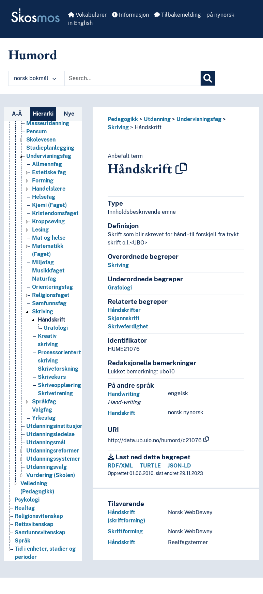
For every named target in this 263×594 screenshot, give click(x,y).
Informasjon (130, 15)
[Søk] (207, 78)
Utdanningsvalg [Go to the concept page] (46, 467)
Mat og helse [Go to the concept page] (48, 238)
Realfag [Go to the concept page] (25, 508)
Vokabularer (87, 15)
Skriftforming (125, 531)
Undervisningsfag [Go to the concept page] (48, 156)
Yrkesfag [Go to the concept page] (44, 418)
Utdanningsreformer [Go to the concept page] (52, 450)
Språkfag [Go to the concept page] (44, 401)
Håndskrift (148, 127)
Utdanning (157, 119)
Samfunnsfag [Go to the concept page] (49, 303)
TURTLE (150, 465)
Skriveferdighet (128, 326)
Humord (32, 54)
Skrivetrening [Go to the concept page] (55, 393)
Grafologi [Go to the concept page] (56, 328)
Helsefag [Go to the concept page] (43, 197)
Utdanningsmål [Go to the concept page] (45, 442)
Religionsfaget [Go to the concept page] (50, 295)
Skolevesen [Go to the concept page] (41, 139)
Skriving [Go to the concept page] (42, 311)
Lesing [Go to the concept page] (40, 229)
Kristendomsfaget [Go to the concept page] (55, 213)
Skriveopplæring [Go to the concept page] (59, 385)
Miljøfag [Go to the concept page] (43, 262)
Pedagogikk (123, 119)
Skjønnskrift (124, 318)
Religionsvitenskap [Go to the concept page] (39, 516)
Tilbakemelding (177, 15)
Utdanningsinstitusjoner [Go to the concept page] (57, 426)
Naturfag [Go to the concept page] (44, 279)
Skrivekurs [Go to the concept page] (52, 377)
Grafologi (120, 287)
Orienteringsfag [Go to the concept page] (52, 287)
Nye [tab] (69, 113)
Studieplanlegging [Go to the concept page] (50, 148)
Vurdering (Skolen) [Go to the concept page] (50, 475)
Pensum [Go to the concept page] (36, 131)
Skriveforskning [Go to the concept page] (58, 369)
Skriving (118, 127)
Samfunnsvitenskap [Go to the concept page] (40, 532)
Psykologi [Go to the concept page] (27, 499)
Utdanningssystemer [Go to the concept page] (53, 459)
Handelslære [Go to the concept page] (48, 188)
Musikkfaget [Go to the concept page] (48, 270)
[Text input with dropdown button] (132, 78)
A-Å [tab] (17, 113)
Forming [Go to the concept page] (42, 180)
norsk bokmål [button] (35, 78)
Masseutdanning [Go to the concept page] (47, 123)
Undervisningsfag (198, 119)
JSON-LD (179, 465)
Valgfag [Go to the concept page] (42, 409)
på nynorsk (220, 15)
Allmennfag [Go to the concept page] (47, 164)
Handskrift (121, 413)
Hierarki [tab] (43, 113)
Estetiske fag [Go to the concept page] (49, 172)
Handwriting (124, 394)
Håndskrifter (124, 310)
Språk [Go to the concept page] (22, 540)
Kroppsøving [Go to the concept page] (48, 221)
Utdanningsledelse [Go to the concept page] (50, 434)
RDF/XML (120, 465)
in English (80, 23)
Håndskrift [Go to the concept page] (51, 319)
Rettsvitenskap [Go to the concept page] (34, 524)
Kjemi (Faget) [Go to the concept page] (49, 205)
